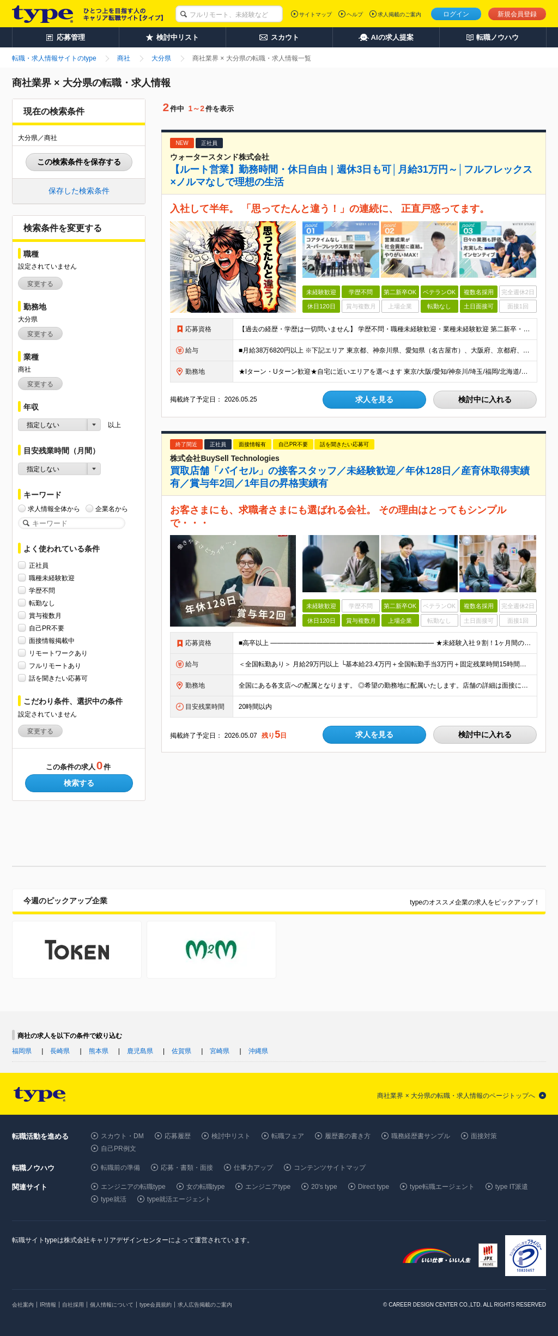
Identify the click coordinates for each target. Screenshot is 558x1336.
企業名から (111, 509)
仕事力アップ (253, 1167)
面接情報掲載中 (52, 640)
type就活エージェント (179, 1199)
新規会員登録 (517, 14)
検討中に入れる (485, 399)
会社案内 (23, 1305)
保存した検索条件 (79, 190)
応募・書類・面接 (187, 1167)
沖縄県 (258, 1051)
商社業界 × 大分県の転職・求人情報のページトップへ (456, 1096)
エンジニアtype (267, 1187)
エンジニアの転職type (133, 1187)
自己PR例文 (118, 1148)
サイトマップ (315, 14)
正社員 (38, 565)
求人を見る (374, 399)
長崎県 (60, 1051)
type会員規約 (156, 1305)
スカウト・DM (122, 1136)
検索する (79, 783)
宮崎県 (219, 1051)
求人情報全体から (54, 509)
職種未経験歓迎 (52, 578)
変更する (40, 284)
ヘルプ (355, 14)
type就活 (113, 1199)
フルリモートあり (55, 665)
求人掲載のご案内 (399, 14)
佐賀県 (181, 1051)
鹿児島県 (140, 1051)
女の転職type (205, 1187)
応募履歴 (178, 1136)
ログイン (456, 14)
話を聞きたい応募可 (58, 678)
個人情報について (112, 1305)
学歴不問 (42, 590)
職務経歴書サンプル (420, 1136)
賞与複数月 (45, 615)
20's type (324, 1187)
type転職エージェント (442, 1187)
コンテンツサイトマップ (330, 1167)
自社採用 (73, 1305)
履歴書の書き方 (348, 1136)
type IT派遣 (512, 1187)
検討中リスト (231, 1136)
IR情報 (48, 1305)
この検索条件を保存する (79, 161)
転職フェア (287, 1136)
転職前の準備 (120, 1167)
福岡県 (22, 1051)
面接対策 (484, 1136)
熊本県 (98, 1051)
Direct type (373, 1187)
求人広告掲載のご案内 (205, 1305)
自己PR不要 (46, 628)
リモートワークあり (58, 653)
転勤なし (42, 603)
